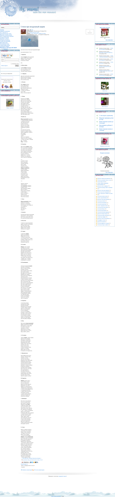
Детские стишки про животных (104, 178)
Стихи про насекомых (102, 202)
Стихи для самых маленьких (103, 215)
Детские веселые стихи (28, 7)
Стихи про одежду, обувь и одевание (105, 187)
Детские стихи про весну (104, 66)
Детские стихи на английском (104, 218)
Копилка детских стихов (34, 32)
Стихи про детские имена (103, 207)
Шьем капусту (105, 106)
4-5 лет (41, 459)
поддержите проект (62, 476)
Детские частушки (101, 221)
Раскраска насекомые (105, 153)
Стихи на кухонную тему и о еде (104, 180)
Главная (21, 7)
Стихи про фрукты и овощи (103, 223)
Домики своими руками (105, 37)
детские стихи (26, 459)
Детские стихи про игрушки (103, 190)
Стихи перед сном (101, 181)
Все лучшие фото (109, 39)
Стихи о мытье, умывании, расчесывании (103, 184)
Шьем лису (105, 90)
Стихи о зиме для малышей (106, 56)
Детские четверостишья (102, 213)
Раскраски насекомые (104, 170)
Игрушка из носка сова (105, 146)
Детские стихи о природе (103, 186)
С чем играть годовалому (106, 115)
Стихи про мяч (25, 458)
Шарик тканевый (9, 107)
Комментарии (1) (24, 464)
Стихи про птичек (101, 201)
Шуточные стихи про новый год (105, 52)
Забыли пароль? (4, 65)
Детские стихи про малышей (103, 199)
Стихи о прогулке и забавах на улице (38, 33)
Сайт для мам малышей (56, 496)
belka (32, 29)
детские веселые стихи (34, 459)
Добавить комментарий (27, 469)
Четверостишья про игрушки (35, 458)
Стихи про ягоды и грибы (103, 224)
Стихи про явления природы (103, 212)
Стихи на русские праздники (103, 191)
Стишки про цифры (101, 216)
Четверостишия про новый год (105, 70)
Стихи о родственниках (102, 197)
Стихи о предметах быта (102, 205)
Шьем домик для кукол (105, 27)
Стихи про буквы (101, 208)
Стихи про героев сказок (102, 196)
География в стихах (101, 220)
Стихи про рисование (102, 210)
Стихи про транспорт (102, 204)
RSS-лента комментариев (39, 469)
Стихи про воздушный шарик (41, 7)
